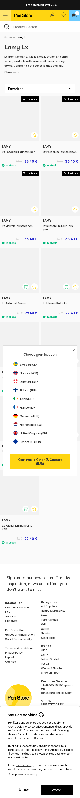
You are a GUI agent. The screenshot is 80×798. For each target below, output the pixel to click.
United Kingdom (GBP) (30, 433)
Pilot (44, 650)
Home (8, 37)
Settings (23, 789)
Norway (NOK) (25, 373)
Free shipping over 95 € (40, 4)
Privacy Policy (14, 652)
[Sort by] (40, 88)
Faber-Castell (50, 659)
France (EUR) (24, 407)
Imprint (9, 657)
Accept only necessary (23, 774)
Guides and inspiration (20, 634)
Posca (45, 663)
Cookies (10, 661)
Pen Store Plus (14, 630)
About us (11, 616)
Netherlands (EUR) (28, 424)
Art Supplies (49, 606)
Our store (11, 621)
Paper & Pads (49, 619)
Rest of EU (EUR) (27, 442)
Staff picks (48, 637)
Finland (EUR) (25, 390)
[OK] (40, 26)
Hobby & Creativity (53, 610)
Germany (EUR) (26, 416)
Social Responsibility (18, 639)
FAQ (7, 612)
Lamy (44, 654)
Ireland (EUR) (24, 399)
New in (45, 633)
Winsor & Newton (52, 668)
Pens (44, 615)
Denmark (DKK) (26, 381)
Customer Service (17, 607)
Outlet (45, 628)
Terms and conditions (19, 648)
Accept (56, 789)
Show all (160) (50, 672)
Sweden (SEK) (25, 364)
